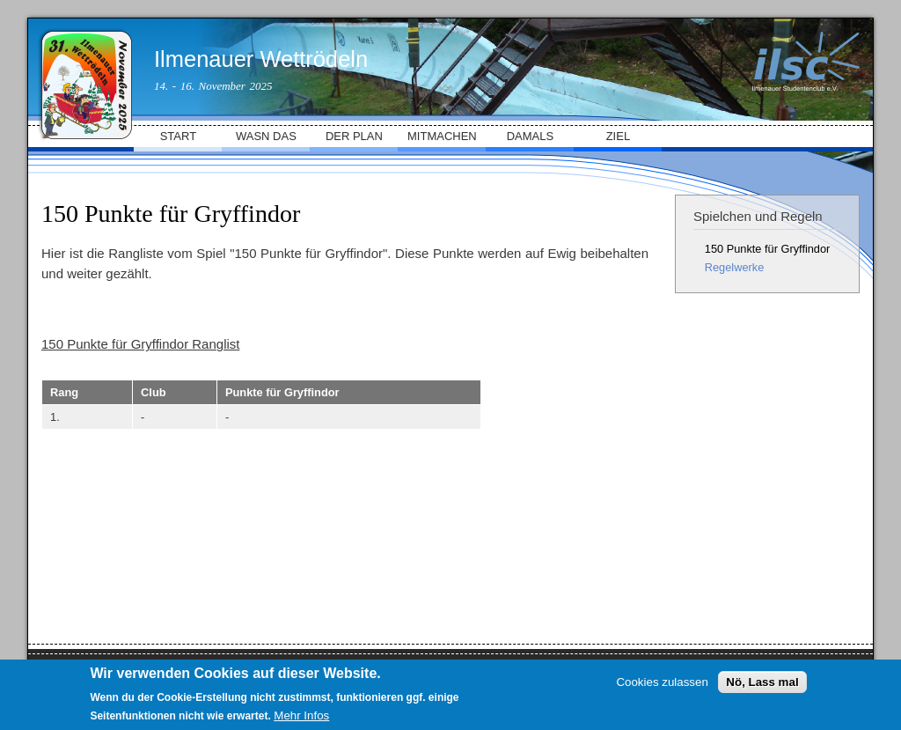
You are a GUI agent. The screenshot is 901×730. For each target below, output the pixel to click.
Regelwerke (735, 267)
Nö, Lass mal (762, 682)
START (178, 136)
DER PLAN (354, 136)
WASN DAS (266, 136)
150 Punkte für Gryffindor (768, 248)
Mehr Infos (301, 715)
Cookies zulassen (661, 682)
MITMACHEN (442, 136)
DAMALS (530, 136)
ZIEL (618, 136)
